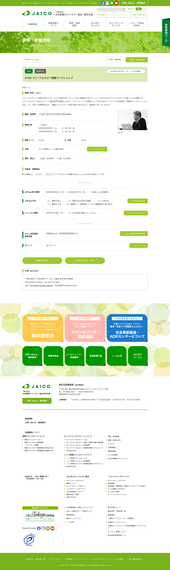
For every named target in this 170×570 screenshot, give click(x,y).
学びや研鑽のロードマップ (117, 457)
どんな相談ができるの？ (117, 487)
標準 (138, 9)
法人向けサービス (95, 24)
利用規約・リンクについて (76, 558)
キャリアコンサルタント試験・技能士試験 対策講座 (84, 441)
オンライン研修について (117, 530)
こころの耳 (70, 521)
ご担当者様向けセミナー (75, 490)
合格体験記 (112, 446)
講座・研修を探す (139, 15)
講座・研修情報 (74, 24)
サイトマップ (55, 558)
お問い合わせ (71, 496)
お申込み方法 (71, 449)
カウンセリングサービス (116, 24)
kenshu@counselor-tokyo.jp (41, 284)
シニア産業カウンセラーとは (76, 457)
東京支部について (105, 15)
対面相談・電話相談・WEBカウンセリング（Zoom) (126, 485)
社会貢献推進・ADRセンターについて (80, 506)
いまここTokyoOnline (137, 24)
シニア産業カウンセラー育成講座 (78, 460)
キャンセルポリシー (100, 558)
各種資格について (53, 24)
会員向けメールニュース (117, 521)
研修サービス (71, 482)
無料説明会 (112, 450)
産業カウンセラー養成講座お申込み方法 (38, 446)
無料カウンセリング (73, 517)
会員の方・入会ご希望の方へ (37, 476)
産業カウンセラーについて (33, 435)
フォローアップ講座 (31, 444)
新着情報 (32, 24)
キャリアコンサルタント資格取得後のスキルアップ (84, 446)
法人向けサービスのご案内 (78, 475)
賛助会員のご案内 (72, 493)
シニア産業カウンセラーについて (78, 453)
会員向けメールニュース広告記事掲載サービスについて (127, 525)
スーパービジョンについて (117, 493)
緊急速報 (111, 513)
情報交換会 (70, 513)
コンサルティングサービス (75, 487)
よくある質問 (113, 453)
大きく (145, 9)
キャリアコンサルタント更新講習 (78, 444)
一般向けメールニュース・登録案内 (121, 517)
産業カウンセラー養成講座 (34, 441)
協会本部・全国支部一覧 (117, 510)
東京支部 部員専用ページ (117, 534)
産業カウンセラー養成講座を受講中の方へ (39, 449)
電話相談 (111, 482)
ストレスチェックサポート (75, 485)
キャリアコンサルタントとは (76, 438)
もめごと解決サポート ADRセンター (79, 510)
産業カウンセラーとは (32, 438)
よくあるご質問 (113, 490)
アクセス (122, 15)
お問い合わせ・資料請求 (133, 3)
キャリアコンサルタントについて (78, 435)
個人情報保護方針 (136, 558)
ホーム (24, 45)
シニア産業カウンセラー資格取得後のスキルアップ (84, 462)
